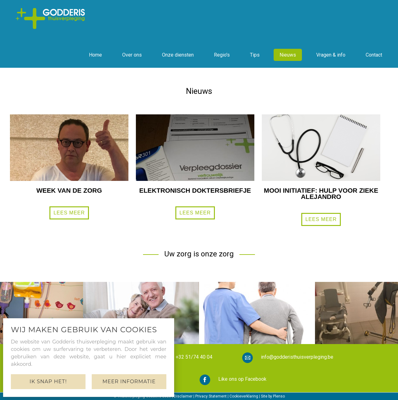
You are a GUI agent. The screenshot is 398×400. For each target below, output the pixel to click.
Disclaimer (183, 396)
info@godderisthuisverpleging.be (297, 357)
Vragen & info (330, 55)
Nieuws (288, 55)
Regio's (222, 55)
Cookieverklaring (243, 396)
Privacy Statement (211, 396)
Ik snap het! (48, 381)
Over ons (132, 55)
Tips (255, 55)
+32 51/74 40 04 (194, 357)
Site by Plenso (273, 396)
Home (95, 55)
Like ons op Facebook (242, 379)
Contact (374, 55)
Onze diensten (178, 55)
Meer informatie (128, 381)
